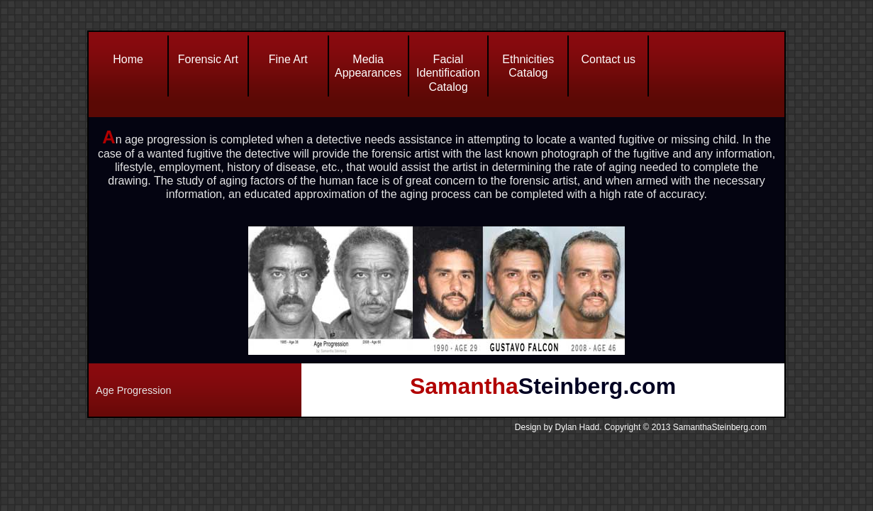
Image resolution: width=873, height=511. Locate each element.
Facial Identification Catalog (448, 72)
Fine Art (288, 59)
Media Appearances (368, 66)
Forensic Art (208, 59)
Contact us (608, 59)
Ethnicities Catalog (528, 66)
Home (128, 59)
